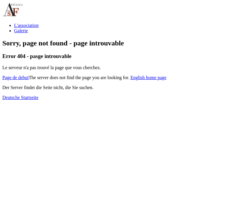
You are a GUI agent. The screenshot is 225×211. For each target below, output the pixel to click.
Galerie (21, 30)
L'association (26, 25)
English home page (148, 77)
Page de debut (15, 77)
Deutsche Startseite (20, 97)
